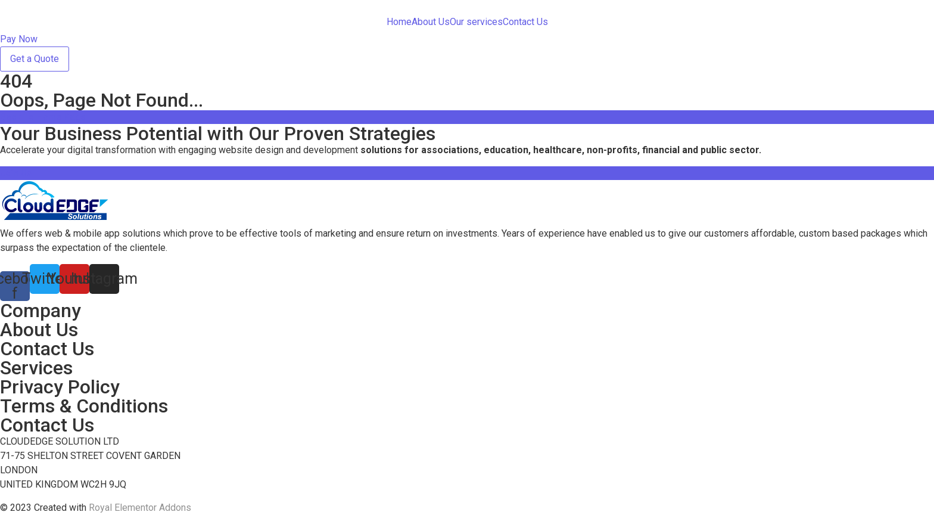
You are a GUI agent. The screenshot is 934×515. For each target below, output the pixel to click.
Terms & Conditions (84, 406)
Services (36, 367)
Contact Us (525, 21)
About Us (431, 21)
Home (399, 21)
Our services (476, 21)
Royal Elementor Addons (140, 507)
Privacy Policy (60, 387)
